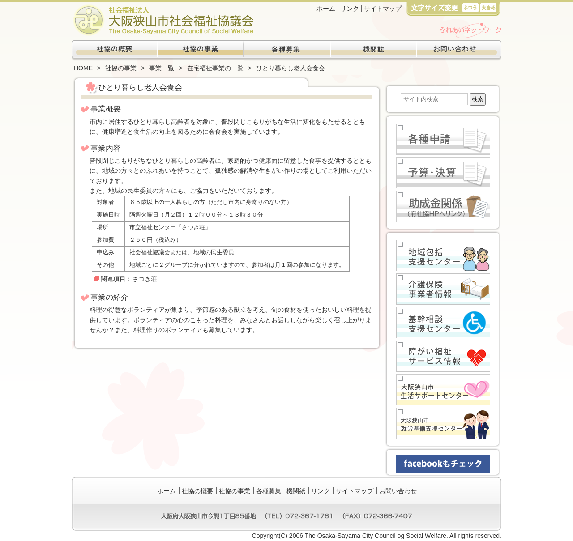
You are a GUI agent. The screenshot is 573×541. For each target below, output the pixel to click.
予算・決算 (443, 172)
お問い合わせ (458, 50)
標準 (470, 7)
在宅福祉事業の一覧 (215, 68)
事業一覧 (161, 68)
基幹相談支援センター (443, 322)
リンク (349, 8)
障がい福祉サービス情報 (443, 356)
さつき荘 (144, 278)
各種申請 (443, 139)
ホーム (325, 8)
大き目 (488, 7)
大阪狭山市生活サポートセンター (443, 389)
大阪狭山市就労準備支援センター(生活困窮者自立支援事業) (443, 423)
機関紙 (372, 50)
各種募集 (286, 50)
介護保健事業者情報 (443, 289)
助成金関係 (443, 206)
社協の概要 (115, 50)
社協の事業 (201, 50)
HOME (83, 68)
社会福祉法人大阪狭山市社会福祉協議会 (163, 20)
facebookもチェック (443, 464)
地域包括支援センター (443, 255)
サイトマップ (383, 8)
